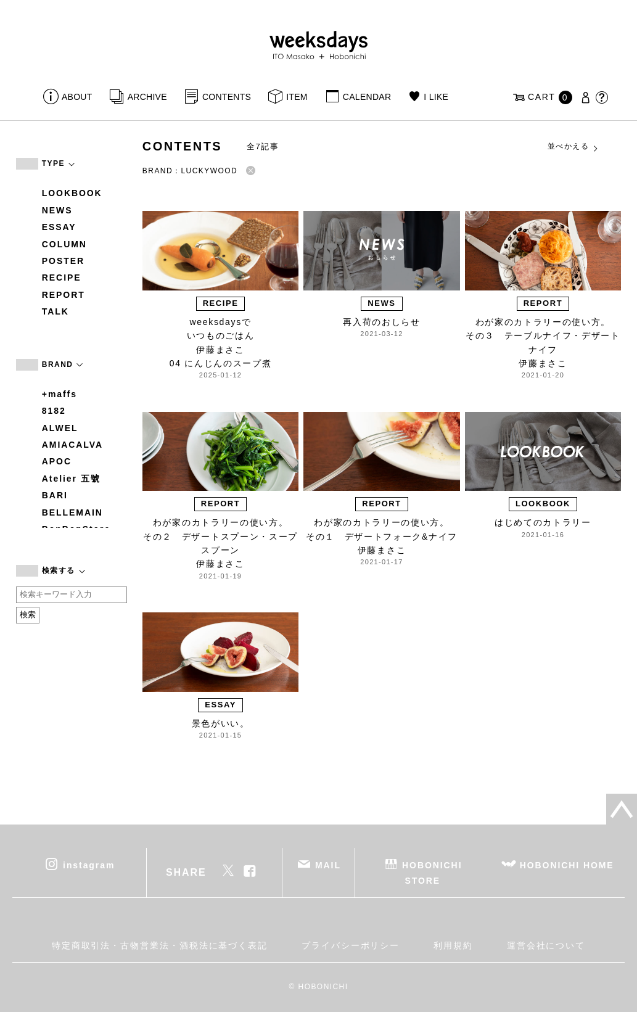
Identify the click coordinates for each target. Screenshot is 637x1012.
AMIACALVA (72, 445)
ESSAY (59, 227)
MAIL (328, 865)
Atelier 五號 (71, 478)
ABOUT (77, 97)
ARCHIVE (147, 97)
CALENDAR (367, 97)
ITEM (297, 97)
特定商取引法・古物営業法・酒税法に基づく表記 (160, 945)
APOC (57, 461)
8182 (54, 411)
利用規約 (453, 945)
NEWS (57, 210)
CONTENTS (226, 97)
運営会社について (546, 945)
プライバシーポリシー (351, 945)
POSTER (63, 261)
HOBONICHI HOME (567, 865)
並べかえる (573, 147)
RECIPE (61, 277)
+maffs (59, 394)
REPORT (63, 295)
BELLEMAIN (72, 512)
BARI (55, 495)
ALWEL (60, 428)
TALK (55, 311)
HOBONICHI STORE (432, 872)
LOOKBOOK (72, 193)
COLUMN (64, 244)
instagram (89, 865)
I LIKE (436, 97)
